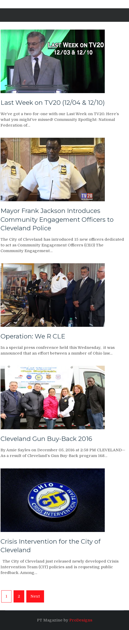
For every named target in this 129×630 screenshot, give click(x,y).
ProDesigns (80, 620)
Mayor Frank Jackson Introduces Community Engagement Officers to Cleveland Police (57, 219)
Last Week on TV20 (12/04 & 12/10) (53, 102)
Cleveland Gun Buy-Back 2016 (46, 438)
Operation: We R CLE (33, 336)
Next (35, 596)
